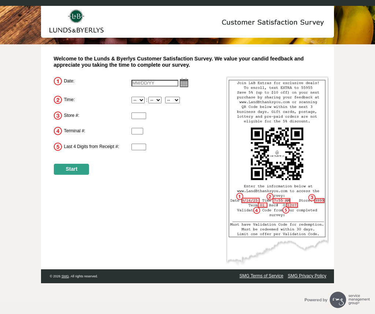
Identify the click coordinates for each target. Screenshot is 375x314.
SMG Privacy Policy (307, 275)
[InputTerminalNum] (137, 131)
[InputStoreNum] (138, 115)
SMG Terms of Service (261, 275)
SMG (65, 276)
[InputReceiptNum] (138, 147)
